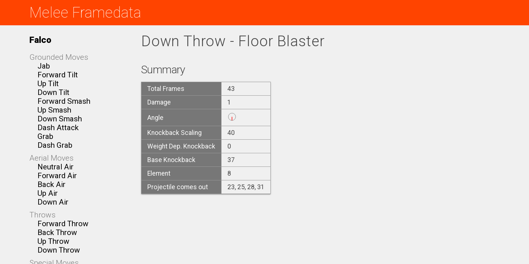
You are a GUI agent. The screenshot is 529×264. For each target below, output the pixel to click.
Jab (43, 66)
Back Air (51, 184)
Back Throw (57, 232)
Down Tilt (53, 92)
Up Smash (54, 110)
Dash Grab (54, 145)
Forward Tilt (57, 74)
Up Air (47, 193)
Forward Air (57, 175)
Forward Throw (63, 223)
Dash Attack (58, 127)
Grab (45, 136)
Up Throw (53, 241)
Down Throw (58, 250)
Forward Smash (63, 101)
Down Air (52, 202)
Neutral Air (55, 166)
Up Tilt (48, 83)
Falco (40, 39)
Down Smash (59, 118)
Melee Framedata (85, 12)
